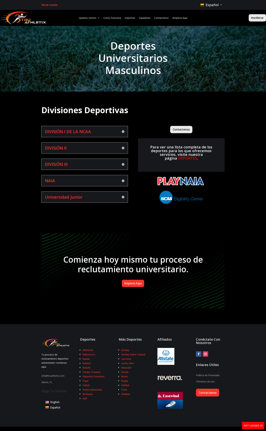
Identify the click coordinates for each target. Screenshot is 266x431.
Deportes (130, 18)
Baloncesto (88, 354)
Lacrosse (126, 358)
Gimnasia (87, 394)
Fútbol (86, 385)
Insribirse (257, 18)
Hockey (125, 350)
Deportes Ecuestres (93, 376)
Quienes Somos (87, 18)
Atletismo (87, 350)
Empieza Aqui (133, 283)
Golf (84, 398)
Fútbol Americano (92, 389)
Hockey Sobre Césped (133, 354)
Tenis (124, 389)
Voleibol (125, 394)
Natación (126, 367)
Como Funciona (112, 18)
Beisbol (86, 363)
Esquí (85, 380)
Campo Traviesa (91, 372)
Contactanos (207, 393)
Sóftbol (125, 385)
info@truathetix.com (52, 375)
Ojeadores (144, 18)
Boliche (86, 367)
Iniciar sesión (49, 4)
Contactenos (161, 18)
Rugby (124, 380)
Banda (86, 358)
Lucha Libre (127, 363)
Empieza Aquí (179, 18)
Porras (124, 372)
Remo (124, 376)
